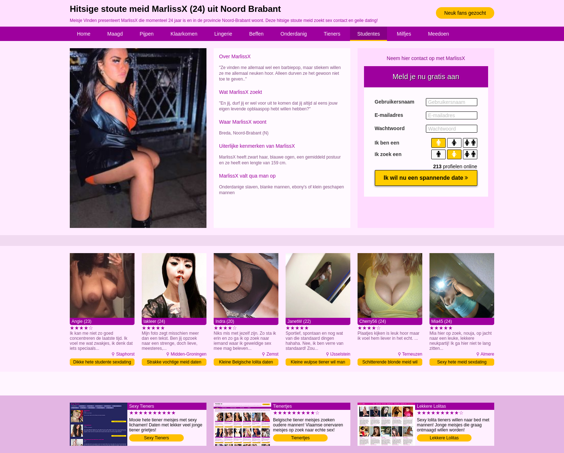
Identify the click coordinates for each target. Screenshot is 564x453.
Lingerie (223, 34)
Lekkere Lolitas (444, 437)
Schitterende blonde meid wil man (389, 363)
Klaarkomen (183, 34)
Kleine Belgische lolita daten (246, 362)
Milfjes (404, 34)
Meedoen (438, 34)
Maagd (115, 34)
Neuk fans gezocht (465, 13)
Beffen (256, 34)
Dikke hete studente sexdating (102, 362)
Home (83, 34)
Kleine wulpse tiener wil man (318, 362)
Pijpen (147, 34)
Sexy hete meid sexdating (461, 362)
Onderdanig (294, 34)
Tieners (332, 34)
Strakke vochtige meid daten (174, 362)
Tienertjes (300, 437)
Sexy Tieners (156, 437)
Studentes (368, 34)
